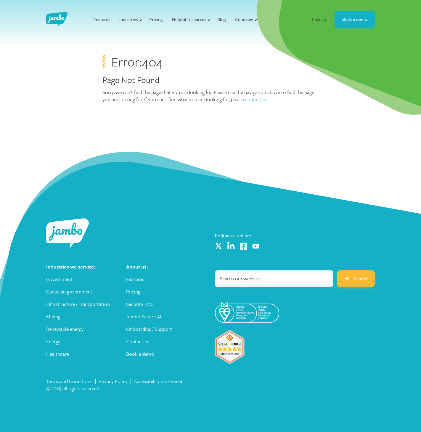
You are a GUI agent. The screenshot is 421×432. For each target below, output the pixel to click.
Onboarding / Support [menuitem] (149, 329)
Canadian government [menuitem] (69, 291)
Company (244, 19)
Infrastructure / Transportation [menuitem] (78, 304)
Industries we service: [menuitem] (70, 266)
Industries (128, 19)
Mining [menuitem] (53, 316)
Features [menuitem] (135, 279)
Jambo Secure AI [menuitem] (143, 316)
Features (102, 19)
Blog (221, 19)
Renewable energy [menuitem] (65, 329)
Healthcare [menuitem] (57, 354)
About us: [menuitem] (137, 266)
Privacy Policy (113, 381)
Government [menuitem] (59, 279)
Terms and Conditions (69, 381)
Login (317, 19)
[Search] (274, 278)
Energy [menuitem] (53, 341)
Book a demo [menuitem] (140, 354)
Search (356, 278)
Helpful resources (189, 19)
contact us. (256, 99)
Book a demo (354, 19)
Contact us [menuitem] (137, 341)
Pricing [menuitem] (133, 291)
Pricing (156, 19)
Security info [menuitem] (139, 304)
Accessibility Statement (158, 381)
